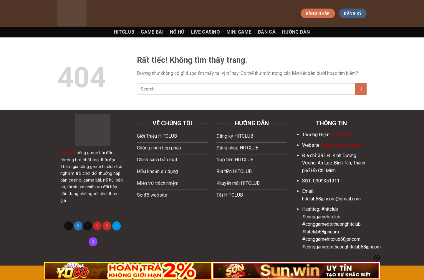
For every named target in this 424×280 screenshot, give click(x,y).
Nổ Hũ (177, 32)
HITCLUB (340, 134)
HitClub (67, 152)
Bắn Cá (267, 32)
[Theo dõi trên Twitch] (93, 241)
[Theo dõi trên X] (68, 225)
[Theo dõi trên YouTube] (106, 225)
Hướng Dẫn (296, 32)
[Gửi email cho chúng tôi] (87, 225)
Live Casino (205, 32)
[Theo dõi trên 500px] (116, 225)
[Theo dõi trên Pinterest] (97, 225)
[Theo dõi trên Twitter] (78, 225)
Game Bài (152, 32)
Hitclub (124, 32)
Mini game (238, 32)
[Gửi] (361, 89)
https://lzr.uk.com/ (342, 145)
